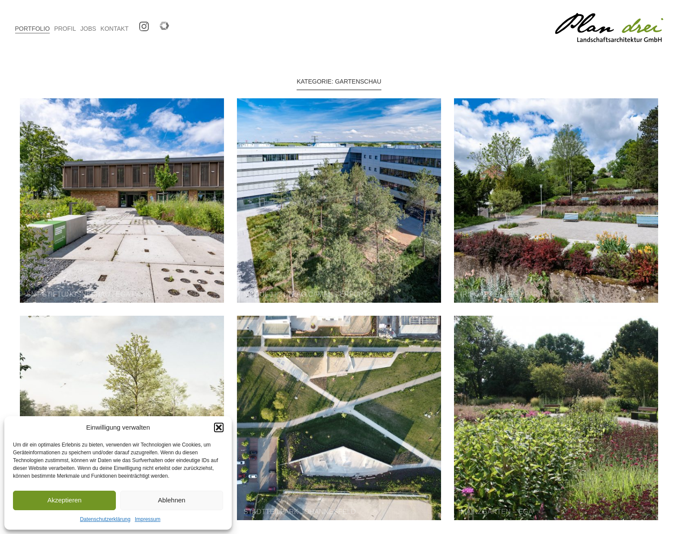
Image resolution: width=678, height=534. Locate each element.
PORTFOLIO (32, 28)
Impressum (147, 519)
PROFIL (65, 28)
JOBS (88, 28)
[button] (218, 427)
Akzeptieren (64, 500)
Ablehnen (171, 500)
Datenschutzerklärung (105, 519)
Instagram (141, 23)
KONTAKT (114, 28)
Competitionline (161, 23)
